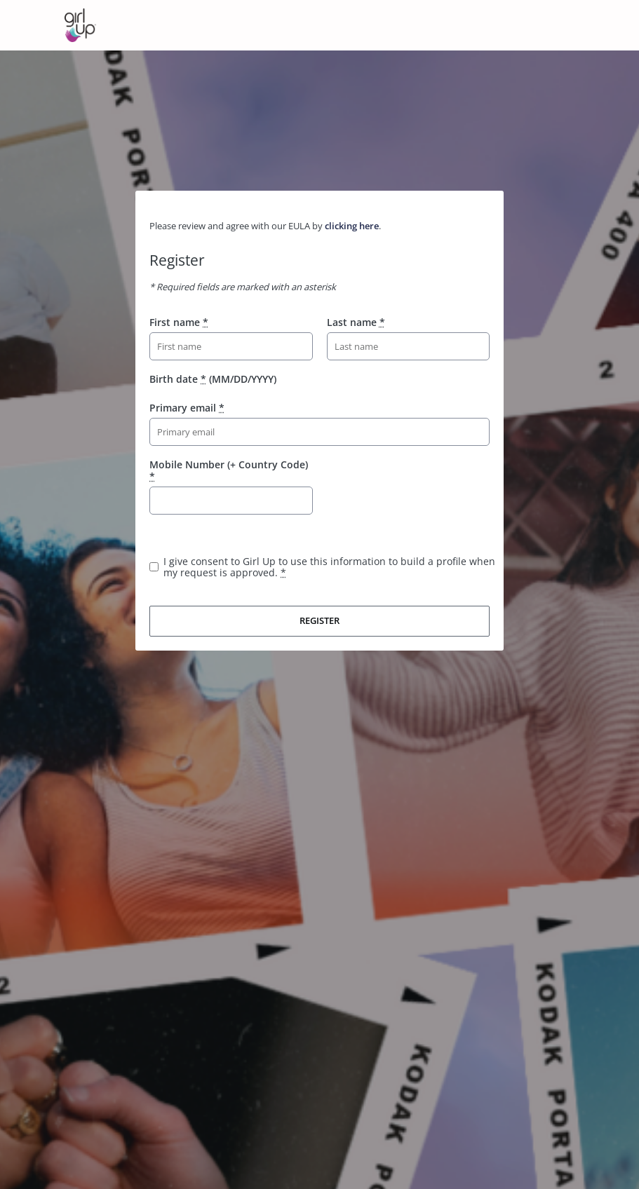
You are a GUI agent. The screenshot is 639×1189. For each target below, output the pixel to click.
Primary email (186, 407)
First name (178, 322)
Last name (356, 322)
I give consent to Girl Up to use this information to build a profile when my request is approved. (329, 567)
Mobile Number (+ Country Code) (228, 470)
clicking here (352, 225)
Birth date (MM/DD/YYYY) (212, 379)
